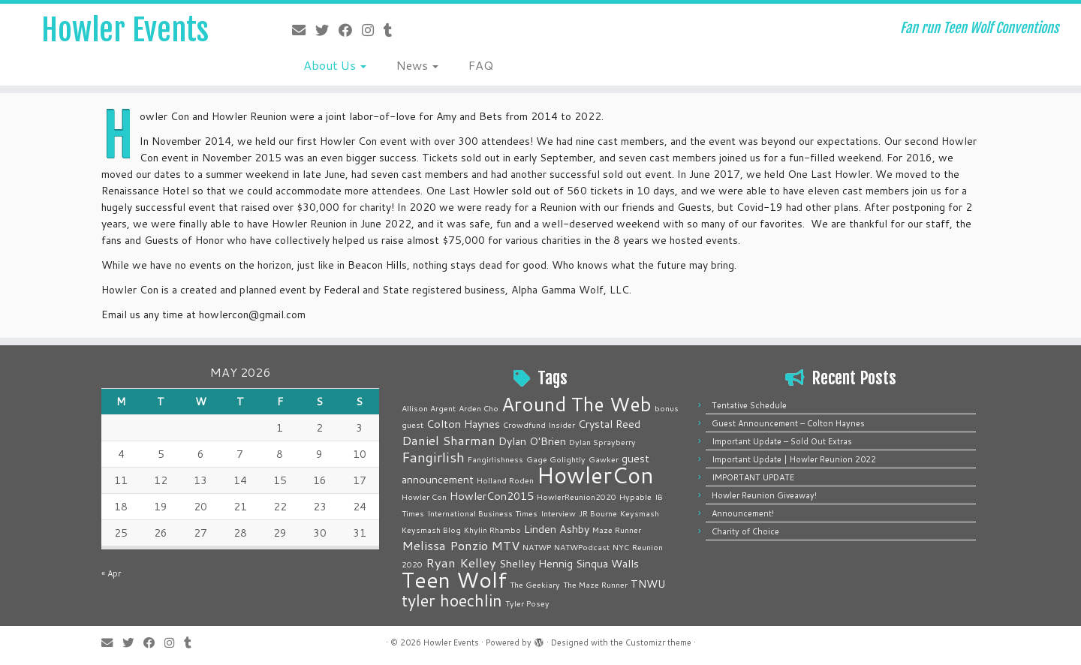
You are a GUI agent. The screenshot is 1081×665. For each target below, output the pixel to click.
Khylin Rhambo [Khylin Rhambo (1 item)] (492, 529)
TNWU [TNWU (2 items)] (648, 583)
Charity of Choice (745, 531)
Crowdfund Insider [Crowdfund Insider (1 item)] (539, 424)
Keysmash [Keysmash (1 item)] (639, 513)
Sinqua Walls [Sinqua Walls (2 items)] (607, 563)
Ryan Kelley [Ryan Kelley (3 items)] (461, 562)
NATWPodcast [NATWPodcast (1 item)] (582, 546)
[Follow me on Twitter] (327, 30)
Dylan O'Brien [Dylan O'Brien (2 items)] (532, 441)
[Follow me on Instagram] (373, 30)
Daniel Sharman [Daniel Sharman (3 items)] (448, 440)
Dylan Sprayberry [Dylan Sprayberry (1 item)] (602, 441)
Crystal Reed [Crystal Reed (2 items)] (609, 424)
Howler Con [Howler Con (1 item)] (424, 496)
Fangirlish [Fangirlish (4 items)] (433, 457)
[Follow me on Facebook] (350, 30)
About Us (334, 65)
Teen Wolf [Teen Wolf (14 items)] (454, 579)
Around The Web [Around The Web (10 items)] (576, 403)
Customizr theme (658, 642)
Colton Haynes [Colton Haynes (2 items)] (463, 424)
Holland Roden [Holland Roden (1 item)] (505, 480)
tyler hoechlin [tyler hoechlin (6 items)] (452, 600)
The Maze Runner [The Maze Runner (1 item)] (595, 584)
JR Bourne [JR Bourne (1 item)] (598, 513)
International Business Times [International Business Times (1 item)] (482, 513)
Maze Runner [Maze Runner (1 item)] (616, 529)
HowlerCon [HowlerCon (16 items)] (595, 474)
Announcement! (743, 513)
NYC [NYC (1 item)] (621, 546)
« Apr (111, 573)
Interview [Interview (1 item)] (558, 513)
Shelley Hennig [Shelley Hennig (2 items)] (536, 563)
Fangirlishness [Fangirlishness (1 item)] (495, 459)
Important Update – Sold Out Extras (782, 441)
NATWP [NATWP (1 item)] (536, 546)
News (417, 65)
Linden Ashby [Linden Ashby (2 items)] (556, 529)
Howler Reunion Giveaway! (764, 495)
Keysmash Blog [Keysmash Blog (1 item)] (431, 529)
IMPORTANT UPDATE (753, 477)
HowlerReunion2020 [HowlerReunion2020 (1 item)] (576, 496)
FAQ (480, 65)
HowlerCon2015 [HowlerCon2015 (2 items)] (492, 496)
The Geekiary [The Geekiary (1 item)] (535, 584)
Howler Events (125, 30)
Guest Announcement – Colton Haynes (788, 423)
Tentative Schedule (749, 405)
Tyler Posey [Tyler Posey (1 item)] (527, 603)
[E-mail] (303, 30)
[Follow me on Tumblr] (393, 30)
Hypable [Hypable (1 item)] (635, 496)
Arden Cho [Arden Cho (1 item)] (478, 408)
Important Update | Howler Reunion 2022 (794, 459)
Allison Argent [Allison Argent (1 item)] (429, 408)
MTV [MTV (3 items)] (505, 545)
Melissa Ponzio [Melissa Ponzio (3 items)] (445, 545)
